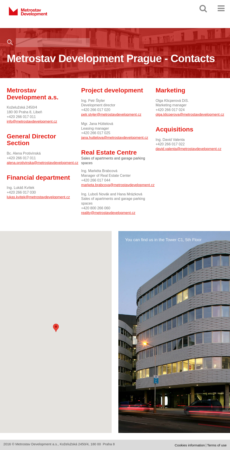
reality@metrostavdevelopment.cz (108, 213)
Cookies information (190, 445)
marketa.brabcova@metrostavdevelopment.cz (118, 185)
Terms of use (217, 445)
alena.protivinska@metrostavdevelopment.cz (42, 163)
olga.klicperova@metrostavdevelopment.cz (190, 114)
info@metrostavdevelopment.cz (32, 121)
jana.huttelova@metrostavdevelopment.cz (114, 138)
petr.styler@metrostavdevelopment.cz (111, 114)
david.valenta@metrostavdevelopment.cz (188, 149)
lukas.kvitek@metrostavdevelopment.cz (38, 197)
